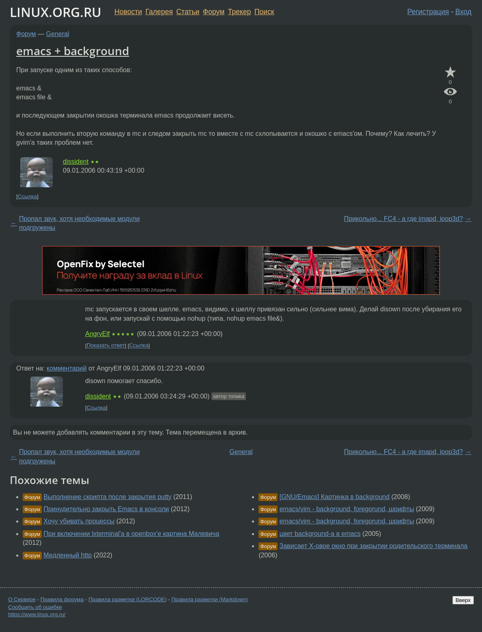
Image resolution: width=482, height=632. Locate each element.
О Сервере (22, 599)
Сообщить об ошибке (35, 607)
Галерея (159, 12)
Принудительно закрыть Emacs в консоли (106, 509)
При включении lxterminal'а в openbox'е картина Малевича (131, 533)
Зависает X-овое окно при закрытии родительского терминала (373, 545)
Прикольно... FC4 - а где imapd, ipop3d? (403, 218)
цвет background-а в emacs (320, 533)
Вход (463, 12)
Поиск (264, 12)
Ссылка (27, 196)
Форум (213, 12)
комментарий (67, 368)
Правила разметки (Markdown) (209, 599)
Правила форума (62, 599)
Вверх (463, 600)
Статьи (187, 12)
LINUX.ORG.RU (55, 12)
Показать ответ (106, 346)
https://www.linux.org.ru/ (36, 614)
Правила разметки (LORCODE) (127, 599)
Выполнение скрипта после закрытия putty (107, 496)
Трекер (239, 12)
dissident (75, 161)
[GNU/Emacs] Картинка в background (334, 496)
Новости (128, 12)
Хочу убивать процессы (78, 521)
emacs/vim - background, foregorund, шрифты (347, 509)
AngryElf (97, 333)
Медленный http (67, 555)
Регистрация (428, 12)
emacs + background (72, 50)
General (57, 33)
